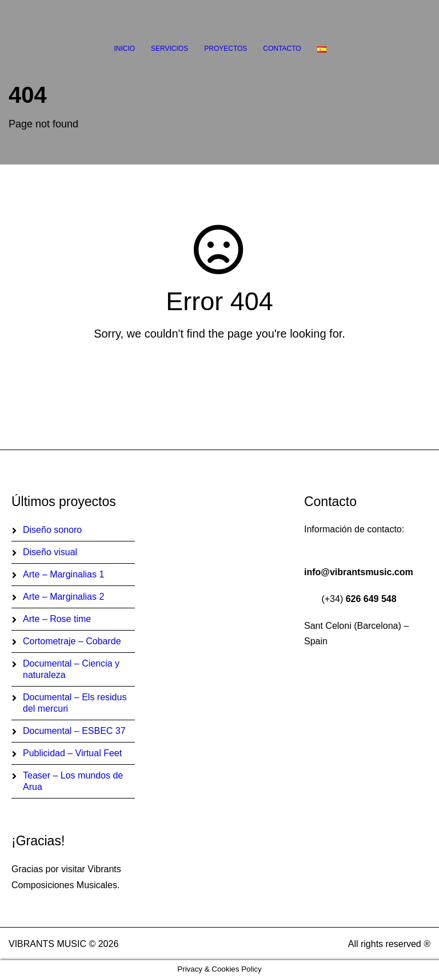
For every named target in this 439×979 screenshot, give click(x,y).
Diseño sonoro (52, 530)
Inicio (124, 49)
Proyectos (225, 49)
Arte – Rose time (57, 619)
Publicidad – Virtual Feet (72, 753)
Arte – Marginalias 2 (63, 596)
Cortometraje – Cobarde (72, 641)
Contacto (282, 49)
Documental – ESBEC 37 (74, 731)
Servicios (169, 49)
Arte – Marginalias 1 (63, 574)
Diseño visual (50, 552)
